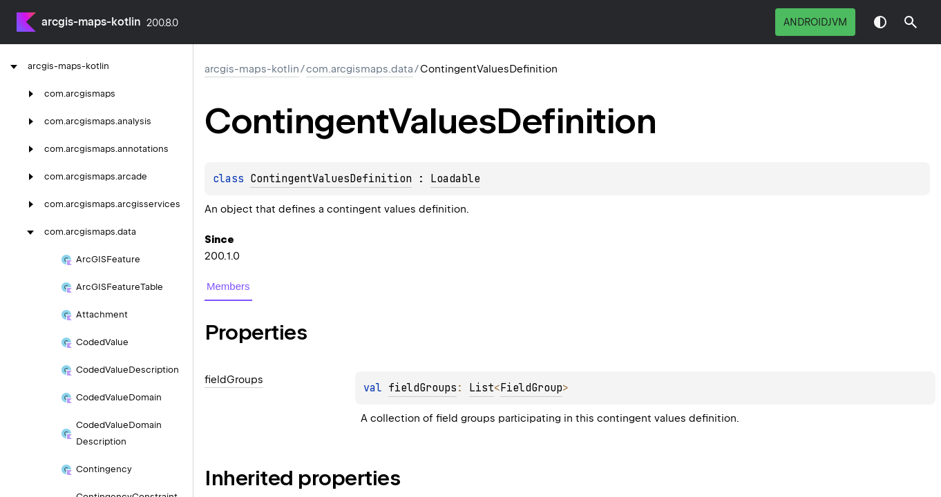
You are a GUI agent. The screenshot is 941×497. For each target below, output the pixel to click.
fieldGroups (422, 388)
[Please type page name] (910, 22)
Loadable (455, 179)
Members (228, 286)
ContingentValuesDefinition (331, 179)
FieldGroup (531, 388)
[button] (910, 22)
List (481, 388)
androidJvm (815, 22)
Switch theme (880, 22)
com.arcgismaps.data (359, 69)
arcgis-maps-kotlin (91, 21)
